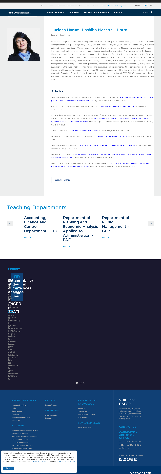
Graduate (48, 396)
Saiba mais (64, 356)
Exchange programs (20, 411)
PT (151, 6)
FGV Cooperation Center (22, 417)
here (127, 426)
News (43, 6)
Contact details (92, 6)
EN (146, 6)
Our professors (51, 383)
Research (81, 387)
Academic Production (86, 393)
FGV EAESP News (89, 401)
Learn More (13, 348)
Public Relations (88, 452)
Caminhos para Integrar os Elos (84, 131)
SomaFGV (16, 398)
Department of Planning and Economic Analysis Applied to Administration (80, 226)
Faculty (118, 12)
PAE (67, 240)
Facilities (15, 392)
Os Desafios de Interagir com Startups (110, 136)
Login (137, 6)
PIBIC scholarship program (22, 424)
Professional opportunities (22, 427)
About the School (56, 12)
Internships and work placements (24, 414)
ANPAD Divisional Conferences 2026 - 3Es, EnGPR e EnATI (78, 328)
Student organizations (20, 420)
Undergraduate (51, 393)
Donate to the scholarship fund (114, 6)
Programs (74, 12)
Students (51, 6)
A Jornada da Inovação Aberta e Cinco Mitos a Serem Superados (107, 145)
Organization (17, 389)
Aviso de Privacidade (66, 462)
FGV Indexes (83, 396)
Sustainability (20, 324)
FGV (79, 1)
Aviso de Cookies (40, 462)
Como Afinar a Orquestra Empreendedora (116, 106)
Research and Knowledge (96, 12)
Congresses (82, 390)
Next (151, 223)
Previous (10, 223)
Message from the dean (21, 383)
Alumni (81, 6)
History (14, 386)
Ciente (9, 468)
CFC (54, 231)
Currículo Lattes (62, 180)
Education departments (21, 395)
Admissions (60, 6)
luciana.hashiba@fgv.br (61, 35)
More (26, 237)
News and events (84, 406)
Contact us (127, 405)
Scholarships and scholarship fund (25, 408)
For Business (72, 6)
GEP (106, 231)
